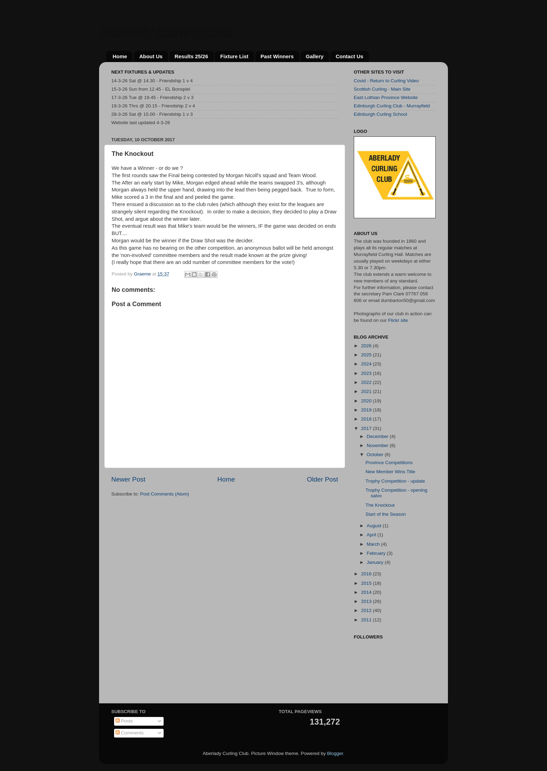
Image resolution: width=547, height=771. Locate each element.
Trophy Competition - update (395, 481)
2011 (367, 619)
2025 (367, 354)
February (377, 553)
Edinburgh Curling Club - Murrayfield (392, 105)
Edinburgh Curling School (380, 114)
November (378, 445)
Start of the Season (386, 514)
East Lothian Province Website (386, 97)
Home (120, 56)
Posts (124, 721)
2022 (367, 382)
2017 (367, 428)
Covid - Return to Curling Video (386, 80)
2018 (367, 419)
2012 (367, 610)
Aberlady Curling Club (165, 32)
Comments (129, 732)
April (372, 534)
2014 (367, 592)
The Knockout (380, 505)
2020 (367, 400)
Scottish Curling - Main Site (382, 89)
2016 (367, 573)
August (375, 525)
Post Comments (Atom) (164, 494)
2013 (367, 601)
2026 (367, 345)
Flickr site (398, 320)
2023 (367, 373)
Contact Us (349, 56)
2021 (367, 391)
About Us (151, 56)
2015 (367, 583)
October (376, 454)
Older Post (322, 479)
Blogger (335, 753)
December (378, 436)
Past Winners (277, 56)
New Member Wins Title (390, 471)
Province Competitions (389, 462)
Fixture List (234, 56)
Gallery (315, 56)
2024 (367, 363)
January (376, 562)
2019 (367, 410)
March (374, 544)
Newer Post (128, 479)
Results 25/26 (191, 56)
